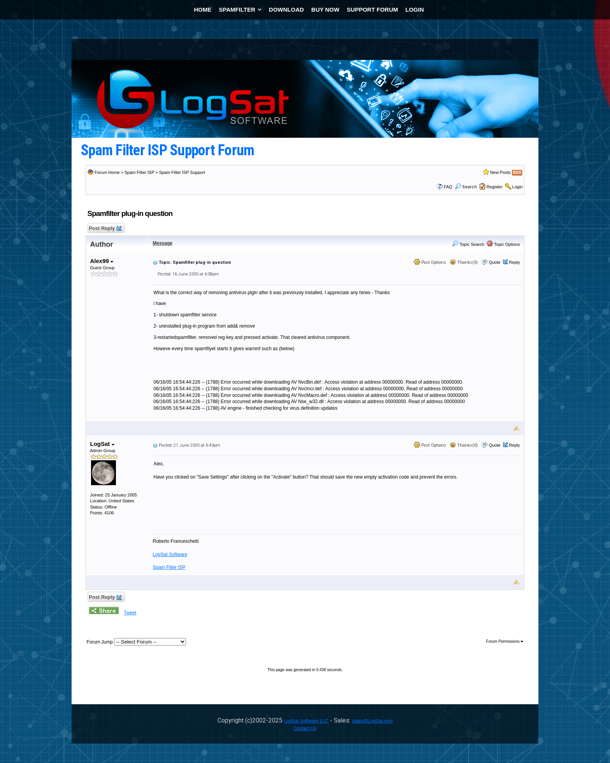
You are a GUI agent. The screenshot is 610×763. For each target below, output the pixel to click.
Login (517, 186)
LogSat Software (170, 554)
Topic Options (503, 244)
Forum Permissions (505, 641)
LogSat (102, 443)
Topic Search (468, 244)
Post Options (430, 262)
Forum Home (107, 172)
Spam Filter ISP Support (182, 172)
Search (466, 186)
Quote (494, 262)
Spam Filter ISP (139, 172)
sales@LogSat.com (372, 721)
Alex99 (102, 261)
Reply (514, 262)
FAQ (448, 186)
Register (495, 186)
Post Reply (105, 228)
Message (163, 243)
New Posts (500, 172)
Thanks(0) (464, 262)
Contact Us (304, 728)
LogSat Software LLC (306, 721)
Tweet (130, 613)
